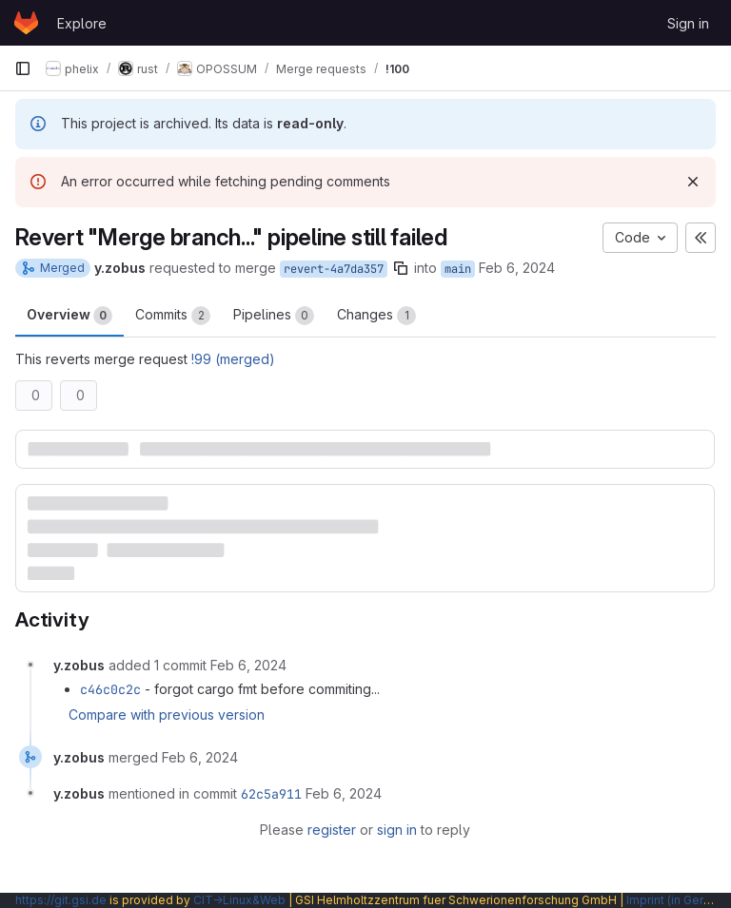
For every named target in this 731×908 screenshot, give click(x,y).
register (331, 829)
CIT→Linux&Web (239, 900)
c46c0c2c (110, 689)
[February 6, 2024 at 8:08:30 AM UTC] (200, 757)
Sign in (688, 23)
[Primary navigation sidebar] (23, 68)
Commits (172, 315)
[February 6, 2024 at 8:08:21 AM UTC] (248, 665)
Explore (82, 23)
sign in (397, 829)
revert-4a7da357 (334, 269)
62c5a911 (271, 793)
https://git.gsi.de (61, 900)
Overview (69, 315)
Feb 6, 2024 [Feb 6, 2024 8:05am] (517, 268)
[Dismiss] (693, 181)
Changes (376, 315)
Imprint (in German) (678, 900)
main (458, 269)
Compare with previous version (167, 714)
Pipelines (273, 315)
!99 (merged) (233, 359)
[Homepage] (26, 23)
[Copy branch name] (400, 268)
